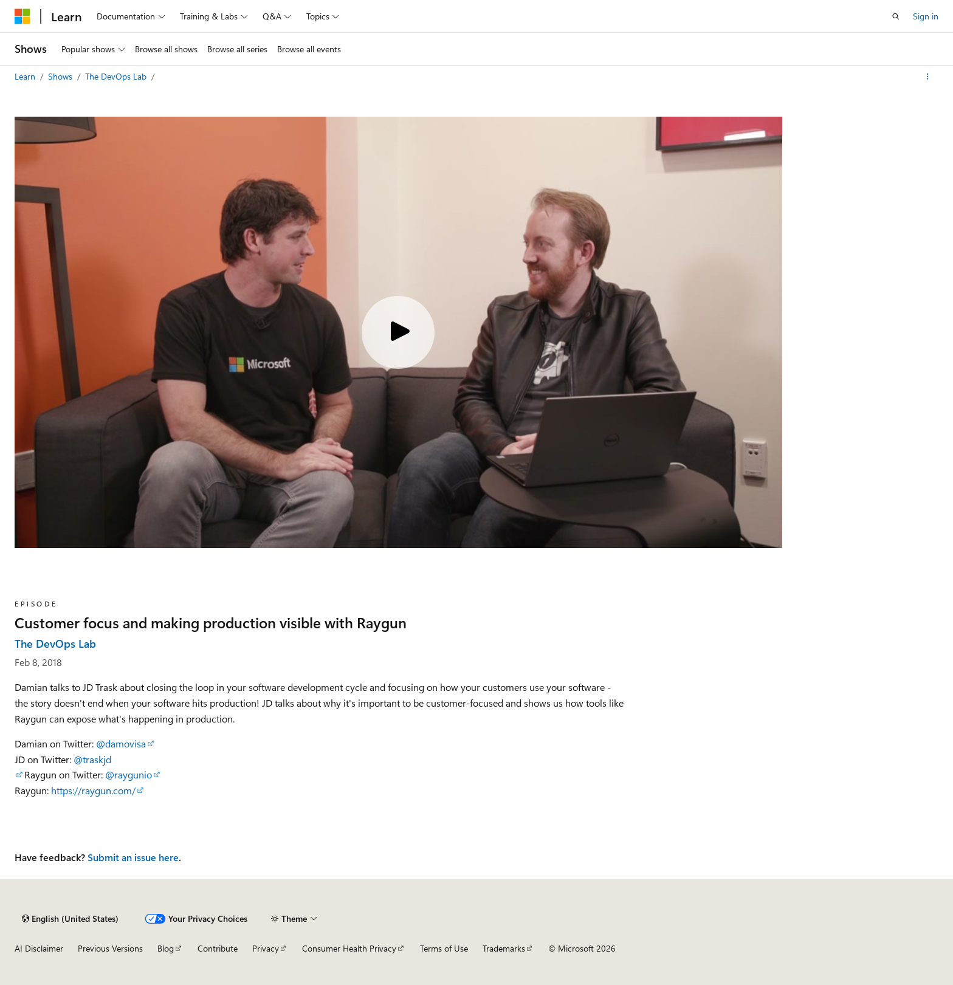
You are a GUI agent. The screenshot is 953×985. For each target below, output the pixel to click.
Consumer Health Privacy (349, 948)
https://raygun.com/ (93, 790)
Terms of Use (444, 948)
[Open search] (896, 16)
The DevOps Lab (117, 76)
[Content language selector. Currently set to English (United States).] (70, 918)
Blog (165, 948)
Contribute (218, 948)
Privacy (265, 948)
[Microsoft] (22, 16)
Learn (26, 76)
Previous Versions (110, 948)
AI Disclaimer (39, 948)
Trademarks (504, 948)
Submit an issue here (133, 857)
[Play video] (398, 332)
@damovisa (121, 743)
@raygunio (128, 774)
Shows (61, 76)
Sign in (925, 16)
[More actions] (927, 76)
